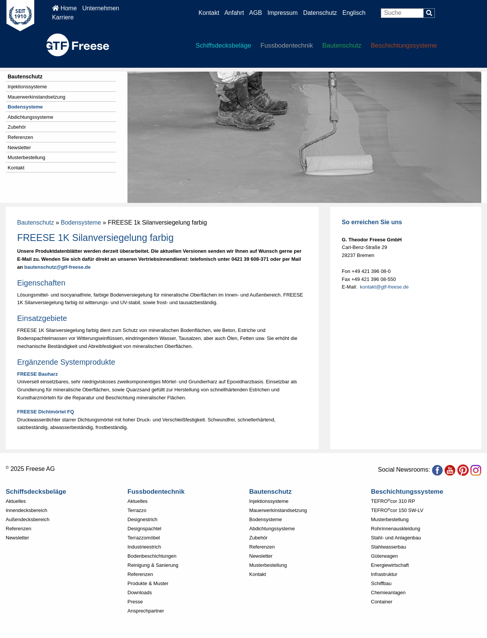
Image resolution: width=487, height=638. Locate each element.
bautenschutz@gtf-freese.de (57, 267)
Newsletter (19, 147)
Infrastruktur (384, 574)
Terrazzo (136, 510)
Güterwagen (384, 556)
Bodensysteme (25, 107)
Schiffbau (381, 583)
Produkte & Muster (148, 583)
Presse (135, 602)
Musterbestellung (26, 157)
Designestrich (142, 519)
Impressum (282, 13)
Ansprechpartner (145, 611)
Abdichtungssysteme (30, 117)
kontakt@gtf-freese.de (384, 287)
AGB (255, 13)
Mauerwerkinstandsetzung (36, 97)
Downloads (139, 592)
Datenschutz (321, 13)
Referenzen (20, 137)
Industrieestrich (144, 547)
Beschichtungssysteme (404, 45)
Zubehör (17, 127)
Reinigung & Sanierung (152, 565)
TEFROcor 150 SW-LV (397, 510)
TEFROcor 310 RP (393, 501)
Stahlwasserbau (388, 547)
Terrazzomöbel (143, 538)
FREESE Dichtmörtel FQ (45, 412)
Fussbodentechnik (287, 45)
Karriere (63, 17)
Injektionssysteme (27, 86)
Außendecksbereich (27, 519)
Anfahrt (234, 13)
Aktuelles (16, 501)
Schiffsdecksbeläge (223, 45)
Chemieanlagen (388, 592)
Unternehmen (100, 8)
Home (64, 8)
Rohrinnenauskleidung (395, 528)
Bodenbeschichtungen (152, 556)
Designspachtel (144, 528)
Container (381, 602)
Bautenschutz (341, 45)
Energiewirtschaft (390, 565)
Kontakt (209, 13)
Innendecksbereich (26, 510)
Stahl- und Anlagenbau (396, 538)
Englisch (353, 13)
